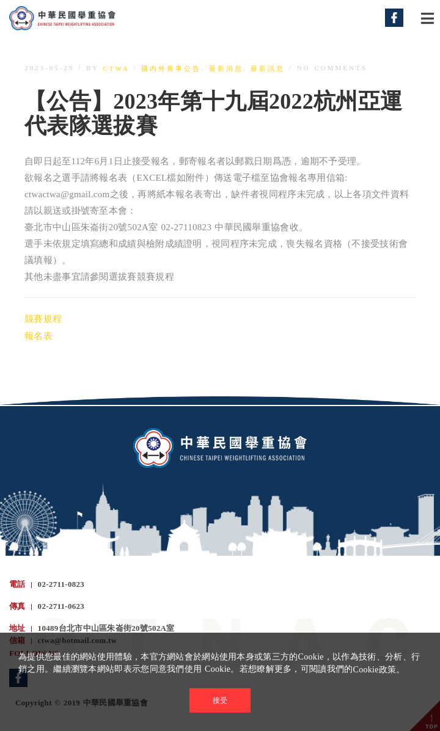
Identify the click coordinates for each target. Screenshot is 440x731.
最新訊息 (268, 68)
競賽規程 (43, 319)
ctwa (116, 68)
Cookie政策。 (379, 669)
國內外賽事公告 (171, 68)
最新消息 (226, 68)
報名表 (38, 336)
